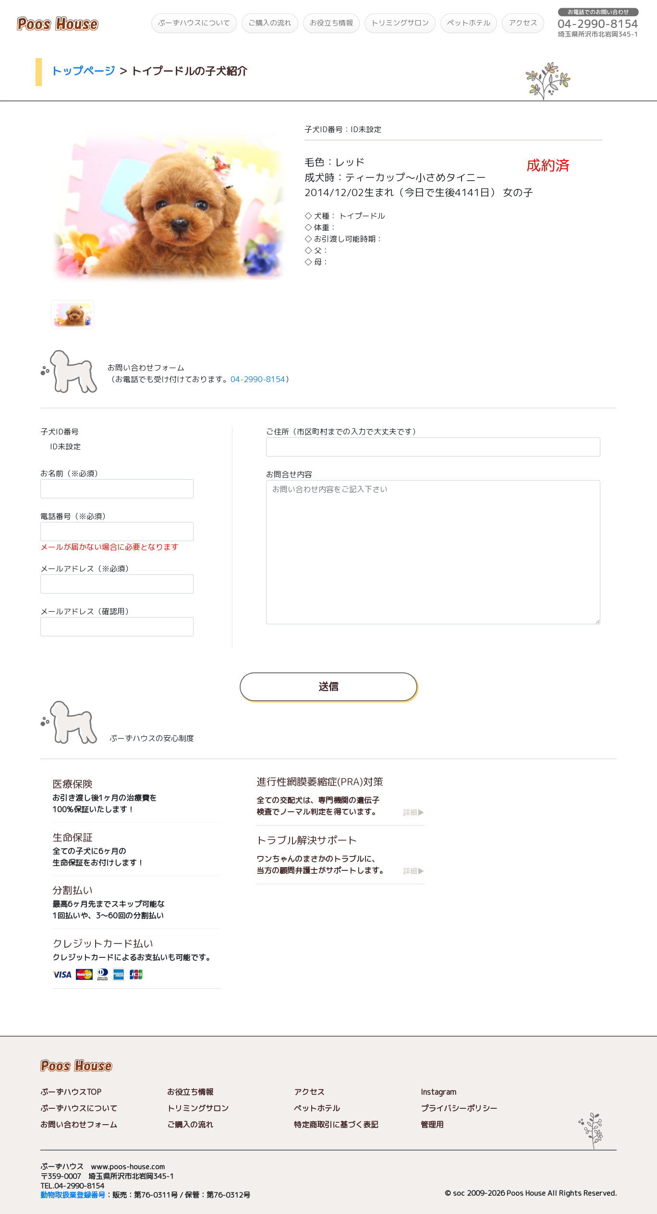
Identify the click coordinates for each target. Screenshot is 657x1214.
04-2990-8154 (258, 379)
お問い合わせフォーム (78, 1125)
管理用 (432, 1125)
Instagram (438, 1092)
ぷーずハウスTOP (70, 1092)
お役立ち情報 (331, 23)
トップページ (83, 70)
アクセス (523, 23)
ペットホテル (468, 23)
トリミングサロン (400, 23)
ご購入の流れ (270, 23)
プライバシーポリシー (459, 1108)
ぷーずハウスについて (194, 23)
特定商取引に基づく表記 (336, 1125)
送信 (328, 686)
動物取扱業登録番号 (72, 1195)
